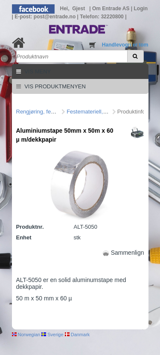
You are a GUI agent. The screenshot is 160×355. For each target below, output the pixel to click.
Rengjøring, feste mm (42, 111)
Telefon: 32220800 (102, 17)
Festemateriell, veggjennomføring (108, 111)
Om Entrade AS (111, 9)
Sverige (52, 334)
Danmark (77, 334)
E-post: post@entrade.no (46, 17)
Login (141, 9)
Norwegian (26, 334)
